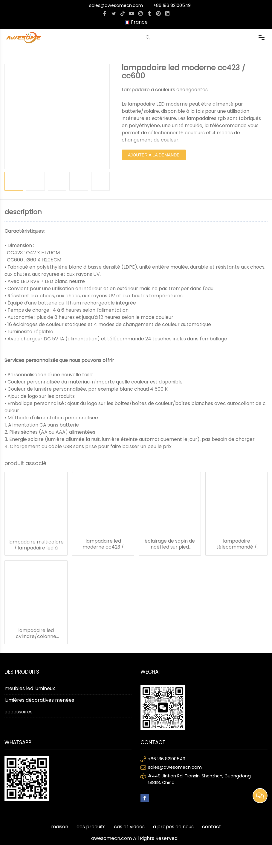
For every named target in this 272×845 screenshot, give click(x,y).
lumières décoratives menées (39, 700)
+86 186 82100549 (172, 5)
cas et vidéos (129, 826)
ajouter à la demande (154, 155)
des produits (91, 826)
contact (211, 826)
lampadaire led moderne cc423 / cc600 (103, 544)
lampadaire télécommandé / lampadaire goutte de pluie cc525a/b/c (236, 544)
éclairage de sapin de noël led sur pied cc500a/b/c (170, 544)
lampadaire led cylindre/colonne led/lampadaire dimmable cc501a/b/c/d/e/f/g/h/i (36, 634)
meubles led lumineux (29, 688)
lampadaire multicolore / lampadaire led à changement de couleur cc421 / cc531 (36, 545)
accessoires (18, 711)
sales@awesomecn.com (116, 5)
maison (59, 826)
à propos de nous (173, 826)
